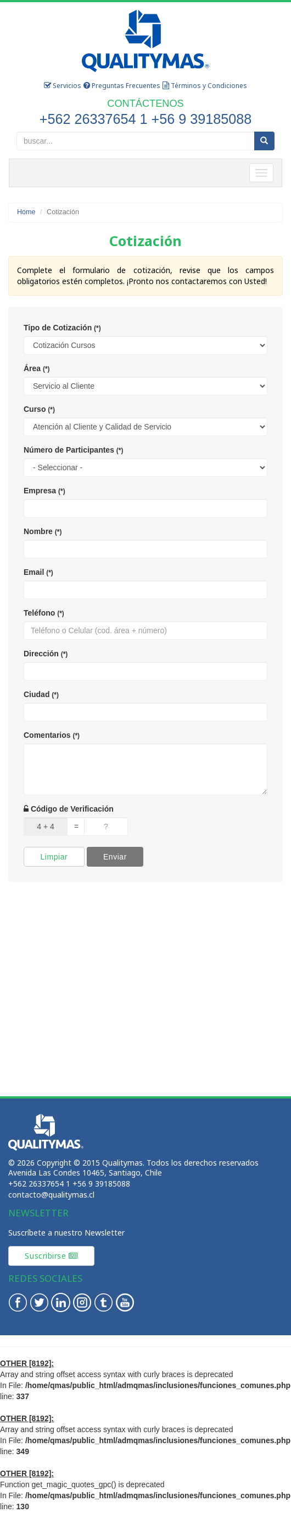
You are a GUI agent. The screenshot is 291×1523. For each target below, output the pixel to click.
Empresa (44, 490)
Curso (39, 409)
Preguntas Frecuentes (121, 85)
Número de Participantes (73, 449)
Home (26, 212)
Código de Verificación (69, 808)
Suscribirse (51, 1255)
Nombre (42, 531)
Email (38, 572)
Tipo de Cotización (62, 327)
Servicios (62, 85)
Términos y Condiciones (205, 85)
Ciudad (41, 694)
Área (37, 368)
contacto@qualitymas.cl (51, 1194)
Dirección (46, 653)
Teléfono (44, 612)
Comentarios (52, 735)
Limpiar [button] (54, 856)
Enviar (115, 856)
